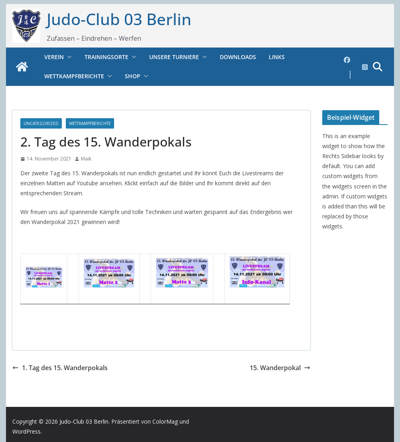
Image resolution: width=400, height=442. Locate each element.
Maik (86, 158)
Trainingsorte (106, 57)
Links (277, 57)
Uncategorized (41, 123)
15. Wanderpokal (280, 367)
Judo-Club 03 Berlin (119, 19)
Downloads (238, 57)
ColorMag (165, 421)
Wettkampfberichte (74, 76)
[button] (68, 57)
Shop (132, 76)
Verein (54, 57)
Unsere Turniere (174, 57)
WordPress (26, 431)
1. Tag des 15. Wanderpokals (60, 367)
